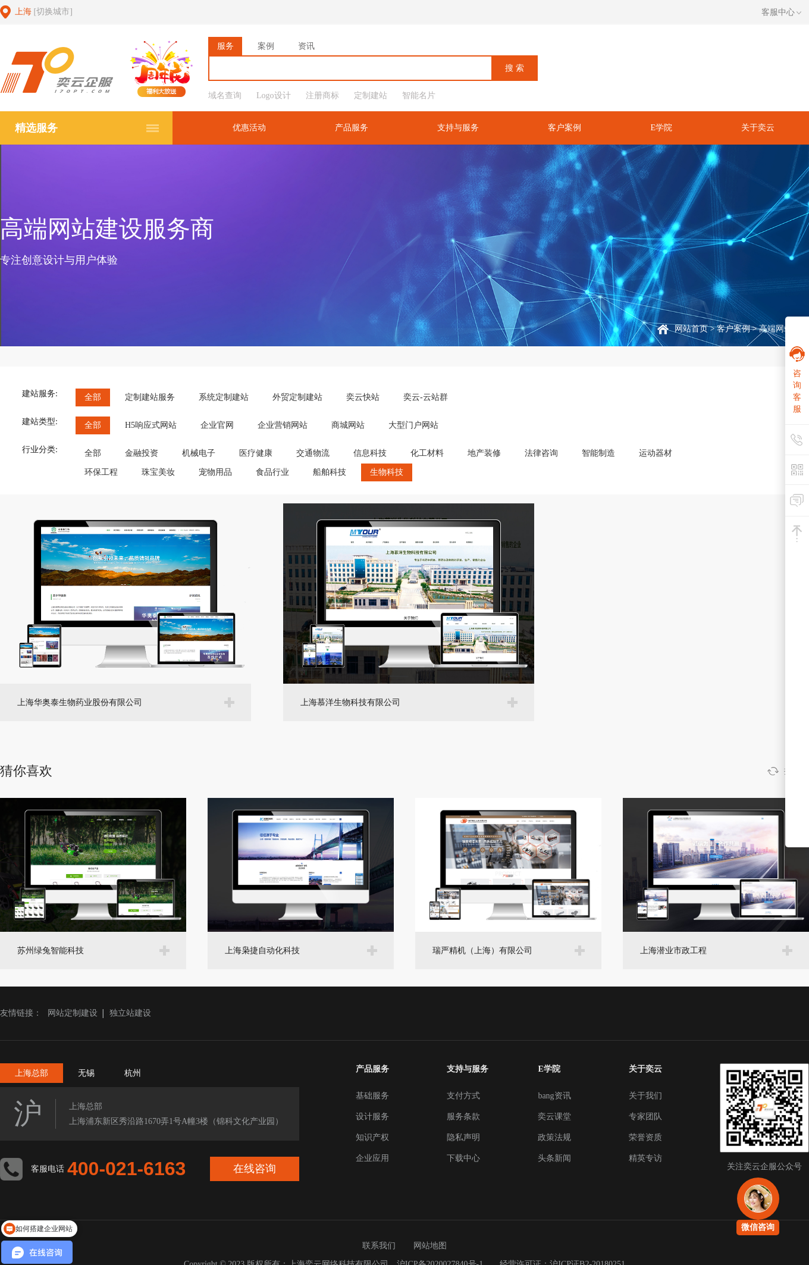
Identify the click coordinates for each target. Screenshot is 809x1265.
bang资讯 (554, 1095)
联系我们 (379, 1245)
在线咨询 (255, 1169)
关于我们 (645, 1095)
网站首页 (691, 328)
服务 (225, 46)
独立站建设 (130, 1013)
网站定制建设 (73, 1013)
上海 (44, 11)
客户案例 (567, 127)
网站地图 (430, 1245)
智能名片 (418, 95)
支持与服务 (462, 127)
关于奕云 (758, 127)
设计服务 (372, 1116)
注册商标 (322, 95)
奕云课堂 (554, 1116)
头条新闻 (554, 1158)
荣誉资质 (645, 1137)
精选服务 (36, 128)
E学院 (663, 127)
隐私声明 (463, 1137)
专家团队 (645, 1116)
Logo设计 (273, 95)
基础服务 (372, 1095)
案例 (266, 46)
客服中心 (781, 12)
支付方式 (463, 1095)
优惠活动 (255, 127)
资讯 (306, 46)
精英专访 (645, 1158)
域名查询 (225, 95)
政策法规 (554, 1137)
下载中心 (463, 1158)
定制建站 (370, 95)
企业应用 (372, 1158)
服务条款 (463, 1116)
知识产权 (372, 1137)
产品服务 (357, 127)
